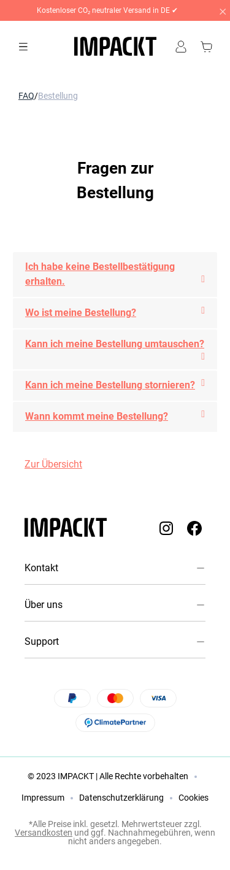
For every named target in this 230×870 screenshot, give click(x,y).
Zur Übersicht (53, 464)
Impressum (42, 798)
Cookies (193, 798)
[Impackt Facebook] (194, 528)
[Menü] (23, 47)
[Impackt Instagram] (166, 528)
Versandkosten (43, 832)
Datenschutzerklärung (121, 798)
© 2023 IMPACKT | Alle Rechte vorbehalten (108, 776)
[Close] (222, 10)
